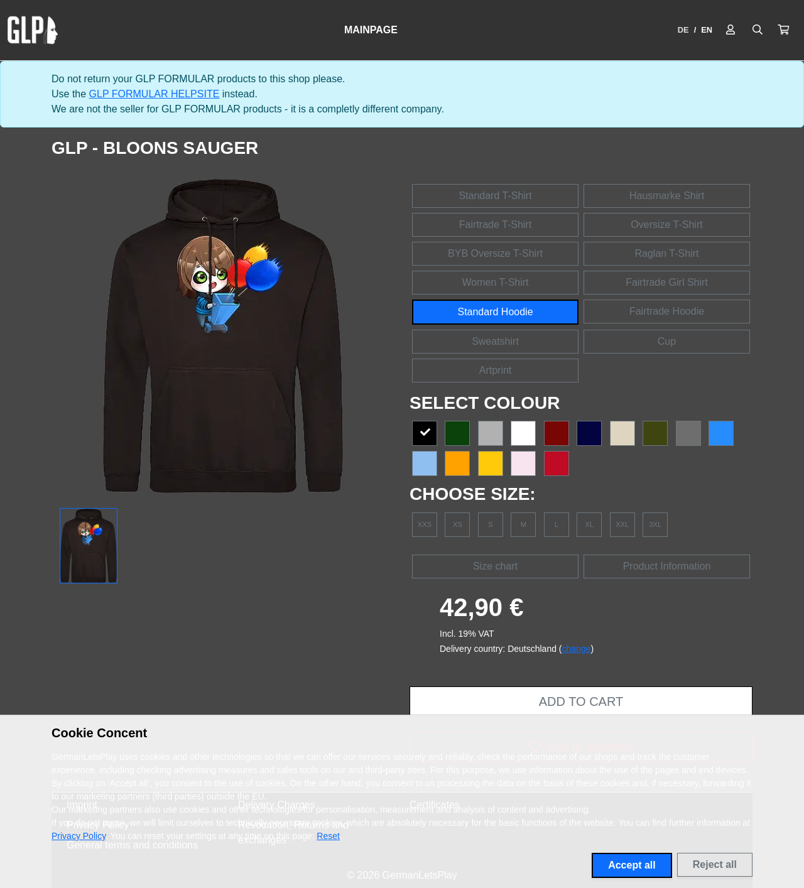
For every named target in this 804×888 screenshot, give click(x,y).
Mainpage (371, 29)
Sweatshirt (495, 341)
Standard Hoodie (495, 311)
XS (457, 524)
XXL (622, 524)
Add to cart (581, 701)
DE (683, 30)
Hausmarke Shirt (666, 195)
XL (589, 524)
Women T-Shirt (495, 282)
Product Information (667, 566)
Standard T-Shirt (495, 195)
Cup (667, 341)
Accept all (632, 865)
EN (706, 30)
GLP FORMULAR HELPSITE (154, 94)
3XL (655, 524)
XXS (425, 524)
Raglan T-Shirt (667, 253)
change (576, 649)
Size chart (495, 566)
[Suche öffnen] (757, 30)
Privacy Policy (79, 836)
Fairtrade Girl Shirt (667, 282)
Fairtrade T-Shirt (495, 224)
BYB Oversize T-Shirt (495, 253)
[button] (783, 30)
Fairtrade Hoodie (666, 311)
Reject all (715, 864)
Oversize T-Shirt (666, 224)
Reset (328, 836)
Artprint (495, 370)
